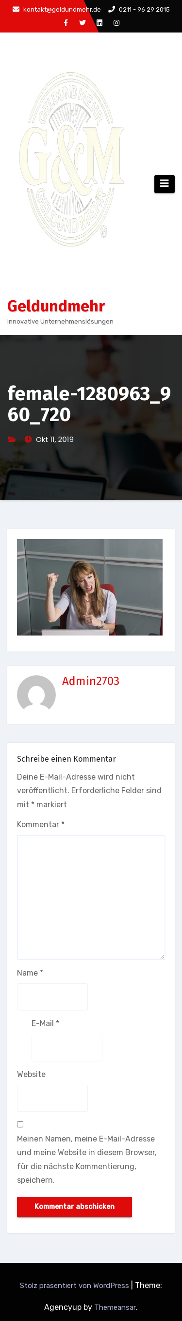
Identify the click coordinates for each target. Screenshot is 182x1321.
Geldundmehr (56, 306)
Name (30, 973)
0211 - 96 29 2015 (139, 9)
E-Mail (45, 1023)
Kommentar (41, 824)
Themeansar (115, 1307)
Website (31, 1074)
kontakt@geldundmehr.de (57, 9)
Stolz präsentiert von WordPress (75, 1285)
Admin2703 (90, 681)
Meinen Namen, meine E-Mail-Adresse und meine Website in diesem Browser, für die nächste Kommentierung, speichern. (87, 1159)
